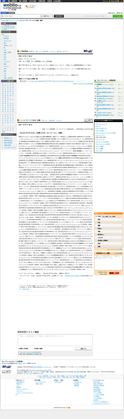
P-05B (40, 196)
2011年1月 (49, 219)
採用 (46, 143)
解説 (60, 133)
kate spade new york (56, 196)
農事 (99, 225)
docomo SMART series (104, 92)
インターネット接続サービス (49, 65)
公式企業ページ (78, 381)
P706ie (47, 158)
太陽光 (25, 170)
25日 (57, 146)
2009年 (64, 158)
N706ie (68, 155)
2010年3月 (56, 184)
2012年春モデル (67, 229)
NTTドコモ (36, 65)
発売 (25, 141)
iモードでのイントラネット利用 (105, 133)
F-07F (52, 257)
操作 (49, 250)
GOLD (58, 215)
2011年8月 (67, 227)
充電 (28, 170)
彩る (40, 260)
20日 (48, 139)
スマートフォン (48, 75)
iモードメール (100, 139)
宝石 (83, 143)
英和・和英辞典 (23, 1)
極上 (20, 165)
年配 (99, 231)
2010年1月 (45, 179)
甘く (26, 174)
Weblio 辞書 (114, 1)
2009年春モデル (37, 153)
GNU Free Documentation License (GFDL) (40, 370)
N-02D (76, 236)
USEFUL (61, 203)
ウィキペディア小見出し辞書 (30, 120)
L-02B (44, 177)
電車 (5, 43)
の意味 (82, 69)
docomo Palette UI (103, 96)
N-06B (57, 191)
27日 (37, 215)
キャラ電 (63, 81)
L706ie (21, 155)
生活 (5, 59)
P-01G (87, 260)
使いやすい (47, 262)
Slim (37, 141)
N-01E (44, 248)
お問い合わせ (25, 289)
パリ (31, 139)
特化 (51, 200)
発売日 (63, 136)
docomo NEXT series (103, 105)
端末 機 (45, 136)
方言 (5, 75)
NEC (39, 191)
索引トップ (38, 51)
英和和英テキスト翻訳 (28, 331)
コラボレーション (79, 139)
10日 (77, 203)
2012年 (59, 243)
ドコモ (71, 148)
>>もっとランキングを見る (114, 249)
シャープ (65, 148)
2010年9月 (73, 203)
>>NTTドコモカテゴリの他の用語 (83, 83)
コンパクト (37, 184)
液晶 (57, 255)
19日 (54, 219)
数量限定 (69, 174)
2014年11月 (68, 262)
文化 (5, 57)
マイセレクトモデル (29, 136)
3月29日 (88, 155)
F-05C (63, 219)
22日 (78, 217)
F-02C (78, 212)
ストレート (62, 198)
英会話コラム (8, 138)
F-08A (90, 162)
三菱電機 (78, 151)
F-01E (70, 246)
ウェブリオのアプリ (41, 381)
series (55, 198)
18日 (87, 141)
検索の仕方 (19, 383)
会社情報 (76, 383)
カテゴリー (65, 51)
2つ (22, 143)
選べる (61, 191)
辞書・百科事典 (8, 78)
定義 (99, 246)
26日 (61, 148)
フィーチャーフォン (63, 69)
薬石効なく (101, 234)
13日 (56, 143)
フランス (59, 139)
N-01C (25, 205)
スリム (46, 253)
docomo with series (103, 115)
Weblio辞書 (20, 371)
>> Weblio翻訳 (118, 253)
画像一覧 (59, 51)
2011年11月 (25, 231)
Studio (85, 196)
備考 (70, 136)
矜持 (99, 243)
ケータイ (37, 139)
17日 (26, 177)
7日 (38, 155)
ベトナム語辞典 (98, 398)
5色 (64, 191)
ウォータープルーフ (35, 179)
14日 (70, 153)
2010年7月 (23, 200)
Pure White (75, 143)
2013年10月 (60, 253)
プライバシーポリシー (22, 389)
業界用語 (6, 38)
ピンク (33, 181)
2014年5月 (86, 257)
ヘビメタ (100, 237)
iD (30, 81)
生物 (5, 68)
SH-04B (22, 174)
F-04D (67, 238)
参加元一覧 (119, 12)
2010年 (79, 179)
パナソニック (89, 160)
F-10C (66, 222)
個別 (54, 136)
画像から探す (39, 383)
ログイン (105, 1)
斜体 (20, 136)
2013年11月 (72, 255)
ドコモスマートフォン (62, 75)
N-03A (88, 136)
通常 (20, 69)
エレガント (56, 162)
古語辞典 (49, 1)
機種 (60, 158)
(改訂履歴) (76, 371)
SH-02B (57, 172)
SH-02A (33, 148)
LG (73, 153)
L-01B (84, 184)
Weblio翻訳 (96, 387)
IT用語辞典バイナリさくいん (43, 367)
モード (34, 61)
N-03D (40, 234)
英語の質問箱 (8, 142)
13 (60, 174)
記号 (3, 132)
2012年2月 (27, 243)
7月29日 (54, 227)
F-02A (57, 141)
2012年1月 (85, 238)
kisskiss (32, 208)
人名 (5, 73)
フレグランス (33, 172)
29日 (52, 224)
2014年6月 (63, 260)
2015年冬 (58, 267)
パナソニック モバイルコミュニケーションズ (73, 146)
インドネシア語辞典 (99, 394)
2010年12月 (39, 217)
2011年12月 (62, 231)
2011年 (49, 227)
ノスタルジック (87, 215)
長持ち (47, 234)
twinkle (56, 193)
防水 (22, 162)
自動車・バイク (8, 45)
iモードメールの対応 (102, 142)
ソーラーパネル (88, 167)
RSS (69, 407)
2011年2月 (86, 219)
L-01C (53, 217)
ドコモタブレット (102, 98)
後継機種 (27, 155)
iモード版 (99, 150)
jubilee (44, 196)
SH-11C (31, 222)
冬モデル (83, 136)
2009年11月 (44, 172)
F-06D (25, 241)
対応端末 (49, 61)
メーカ (67, 136)
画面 (80, 243)
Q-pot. (46, 174)
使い (48, 264)
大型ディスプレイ (30, 143)
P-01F (25, 253)
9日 (58, 174)
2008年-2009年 (76, 136)
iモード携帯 (26, 61)
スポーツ (6, 66)
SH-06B (50, 186)
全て (3, 34)
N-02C (38, 210)
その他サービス (101, 101)
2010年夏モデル (87, 186)
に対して (31, 75)
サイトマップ (19, 390)
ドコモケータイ (101, 112)
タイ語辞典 (96, 396)
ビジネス (6, 36)
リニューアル (55, 158)
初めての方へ (111, 12)
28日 (53, 141)
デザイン (66, 203)
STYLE (50, 198)
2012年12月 (73, 250)
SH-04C (79, 215)
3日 (33, 229)
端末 (81, 65)
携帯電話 (38, 61)
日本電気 (53, 139)
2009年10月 (51, 143)
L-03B (32, 184)
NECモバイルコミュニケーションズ (36, 267)
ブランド (58, 136)
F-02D (73, 229)
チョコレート (37, 174)
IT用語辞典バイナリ (27, 51)
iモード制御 (99, 146)
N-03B (88, 177)
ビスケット (23, 217)
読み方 (21, 59)
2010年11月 (47, 205)
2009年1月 (25, 151)
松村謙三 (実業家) (103, 240)
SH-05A (50, 162)
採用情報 (76, 385)
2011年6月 (86, 222)
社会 (99, 222)
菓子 (64, 139)
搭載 (57, 248)
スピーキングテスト (10, 147)
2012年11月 (22, 248)
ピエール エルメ (25, 139)
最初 (58, 227)
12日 (51, 165)
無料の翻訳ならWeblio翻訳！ (33, 6)
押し (34, 253)
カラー (23, 181)
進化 (55, 264)
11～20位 (105, 216)
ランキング (53, 51)
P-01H (67, 267)
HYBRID (64, 167)
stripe (48, 196)
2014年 (77, 260)
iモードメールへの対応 (103, 144)
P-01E (75, 243)
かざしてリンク (57, 81)
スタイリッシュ (56, 250)
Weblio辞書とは (20, 381)
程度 (78, 69)
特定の (100, 228)
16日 (39, 162)
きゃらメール (70, 81)
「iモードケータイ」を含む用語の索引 (30, 352)
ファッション (46, 200)
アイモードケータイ (30, 59)
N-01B (74, 174)
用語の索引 (45, 51)
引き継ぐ (29, 153)
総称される (75, 75)
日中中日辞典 (32, 1)
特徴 (50, 136)
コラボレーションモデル (27, 146)
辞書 (4, 1)
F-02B (27, 172)
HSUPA (36, 177)
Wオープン (27, 162)
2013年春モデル (68, 243)
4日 (83, 189)
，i (30, 61)
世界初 (60, 165)
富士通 (91, 141)
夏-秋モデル (70, 158)
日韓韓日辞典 (41, 1)
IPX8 (64, 165)
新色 (22, 141)
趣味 (5, 64)
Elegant (82, 158)
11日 (55, 160)
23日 (22, 148)
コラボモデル (73, 179)
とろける (30, 174)
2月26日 (58, 181)
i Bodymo (40, 81)
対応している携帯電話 (73, 65)
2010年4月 (69, 186)
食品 (5, 71)
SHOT (55, 236)
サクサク (29, 241)
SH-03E (37, 250)
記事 (38, 133)
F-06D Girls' (61, 241)
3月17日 (57, 155)
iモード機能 (99, 148)
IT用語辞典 (21, 20)
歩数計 (77, 267)
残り (75, 227)
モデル (54, 200)
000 (63, 174)
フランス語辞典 (98, 392)
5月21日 (51, 189)
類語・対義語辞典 (12, 1)
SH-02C (41, 212)
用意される (39, 136)
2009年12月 (53, 174)
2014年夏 (43, 257)
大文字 (72, 267)
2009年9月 (88, 139)
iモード (62, 65)
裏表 (20, 143)
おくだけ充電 (49, 243)
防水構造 (42, 143)
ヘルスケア (7, 61)
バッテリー (53, 248)
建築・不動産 (7, 52)
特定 (99, 219)
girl (44, 208)
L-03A (44, 153)
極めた (60, 257)
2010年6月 (78, 189)
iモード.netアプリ (101, 128)
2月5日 (84, 179)
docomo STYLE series (27, 133)
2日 (28, 200)
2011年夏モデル (24, 222)
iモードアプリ (100, 135)
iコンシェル (35, 81)
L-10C (82, 227)
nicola (67, 241)
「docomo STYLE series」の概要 (74, 275)
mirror (50, 193)
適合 (72, 165)
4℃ (70, 143)
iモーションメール (101, 124)
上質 (53, 186)
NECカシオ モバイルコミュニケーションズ (67, 205)
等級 (67, 165)
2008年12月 (82, 141)
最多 (74, 148)
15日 (44, 217)
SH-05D (79, 241)
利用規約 (18, 387)
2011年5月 (52, 222)
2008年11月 (43, 139)
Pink (36, 208)
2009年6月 (22, 160)
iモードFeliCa (100, 130)
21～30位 (112, 216)
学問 (5, 54)
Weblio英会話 (8, 140)
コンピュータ (13, 20)
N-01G (45, 264)
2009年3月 (66, 153)
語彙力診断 (7, 145)
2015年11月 (36, 269)
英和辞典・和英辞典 (99, 385)
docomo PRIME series (104, 108)
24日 (66, 193)
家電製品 (99, 84)
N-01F (38, 255)
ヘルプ (121, 1)
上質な (60, 264)
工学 (5, 50)
